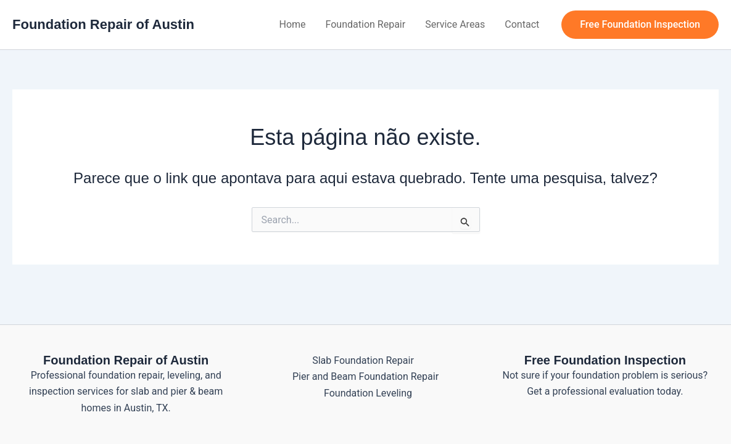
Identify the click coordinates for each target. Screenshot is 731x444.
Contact (522, 24)
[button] (640, 24)
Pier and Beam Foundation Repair (365, 376)
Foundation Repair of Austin (103, 24)
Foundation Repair (366, 24)
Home (292, 24)
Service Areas (455, 24)
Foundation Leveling (368, 393)
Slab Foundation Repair (363, 360)
